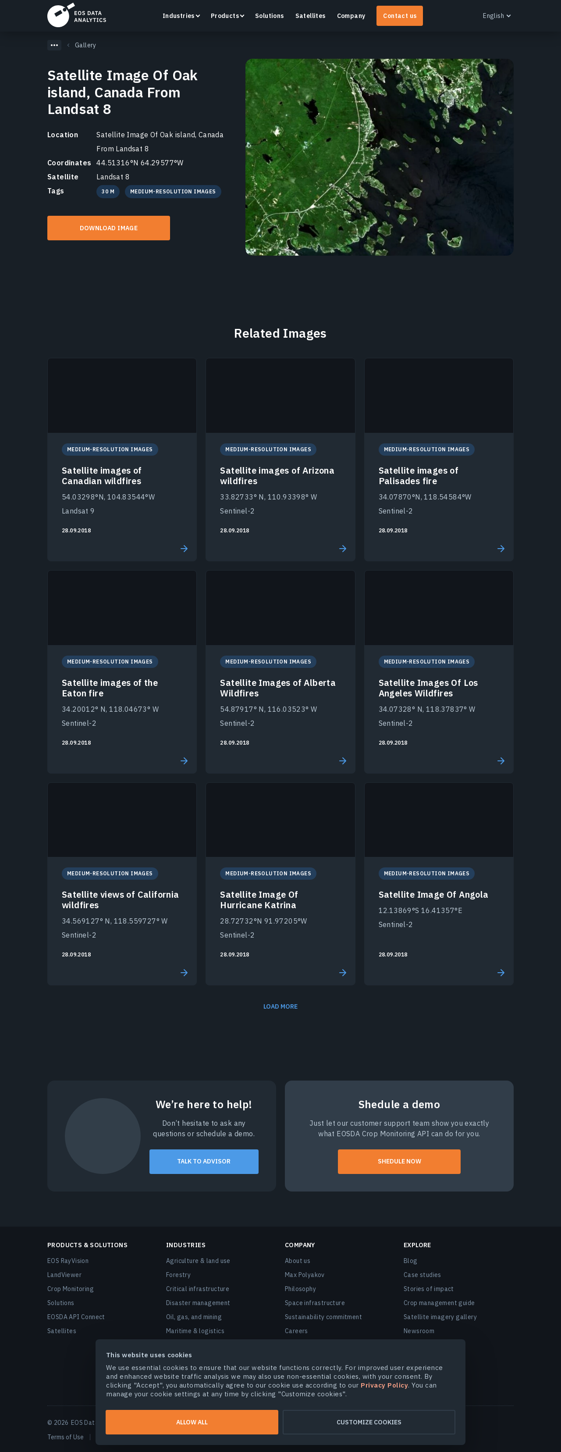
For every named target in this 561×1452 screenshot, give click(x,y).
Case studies (422, 1275)
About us (297, 1261)
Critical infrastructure (197, 1289)
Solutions (269, 16)
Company (351, 16)
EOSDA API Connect (76, 1317)
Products (225, 16)
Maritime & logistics (195, 1331)
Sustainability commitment (323, 1317)
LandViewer (64, 1275)
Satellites (310, 16)
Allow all (192, 1422)
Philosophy (300, 1289)
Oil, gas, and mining (194, 1317)
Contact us (399, 16)
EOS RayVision (68, 1261)
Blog (411, 1261)
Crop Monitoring (70, 1289)
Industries (179, 16)
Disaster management (198, 1303)
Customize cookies (369, 1422)
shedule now (399, 1161)
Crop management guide (439, 1303)
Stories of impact (429, 1289)
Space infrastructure (315, 1303)
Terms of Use (65, 1437)
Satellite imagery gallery (440, 1317)
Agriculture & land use (198, 1261)
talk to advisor (204, 1161)
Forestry (178, 1275)
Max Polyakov (305, 1275)
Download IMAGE (109, 228)
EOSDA (76, 15)
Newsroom (419, 1331)
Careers (296, 1331)
